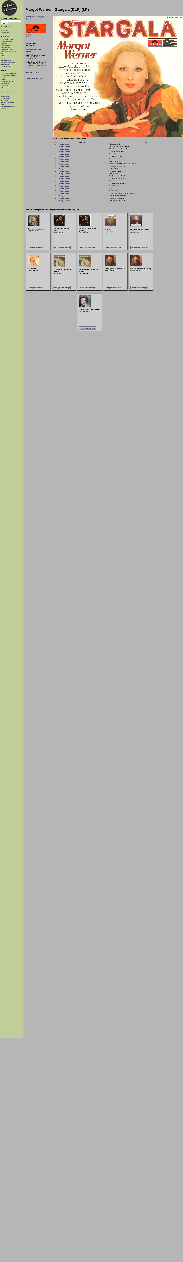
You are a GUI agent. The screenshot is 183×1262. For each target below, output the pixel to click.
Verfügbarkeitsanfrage (34, 78)
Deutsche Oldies (6, 45)
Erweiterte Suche (6, 26)
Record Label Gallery (7, 102)
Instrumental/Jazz (6, 49)
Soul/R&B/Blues (6, 60)
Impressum (4, 108)
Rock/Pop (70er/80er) (7, 81)
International (5, 88)
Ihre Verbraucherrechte (8, 106)
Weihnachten (5, 64)
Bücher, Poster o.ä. (7, 92)
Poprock (3, 58)
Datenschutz (5, 32)
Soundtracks (5, 83)
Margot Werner (64, 144)
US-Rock (4, 56)
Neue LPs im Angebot (7, 39)
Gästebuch (4, 30)
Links (3, 104)
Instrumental (5, 85)
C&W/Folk (4, 43)
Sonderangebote (6, 66)
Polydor (28, 35)
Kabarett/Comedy (6, 41)
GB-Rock (4, 54)
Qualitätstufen (5, 96)
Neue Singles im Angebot (9, 73)
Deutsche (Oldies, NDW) (8, 75)
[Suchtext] (11, 20)
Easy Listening (5, 47)
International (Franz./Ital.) (8, 51)
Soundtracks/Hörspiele (8, 62)
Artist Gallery (5, 100)
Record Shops (5, 98)
